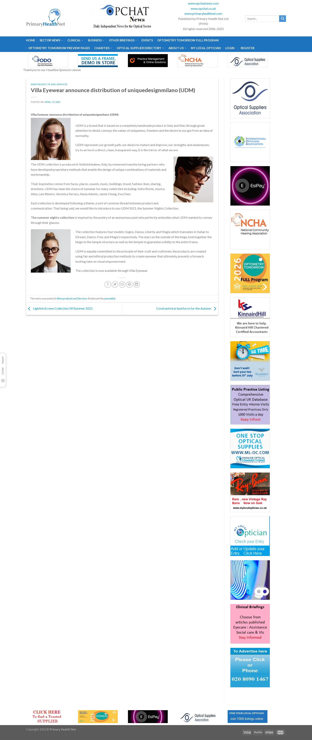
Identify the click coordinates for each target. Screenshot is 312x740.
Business (96, 40)
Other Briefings (123, 40)
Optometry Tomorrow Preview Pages (59, 48)
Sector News (51, 40)
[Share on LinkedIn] (136, 284)
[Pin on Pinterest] (129, 284)
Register (247, 48)
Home (30, 40)
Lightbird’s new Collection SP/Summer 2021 (59, 308)
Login (229, 48)
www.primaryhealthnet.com (203, 13)
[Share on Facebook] (107, 284)
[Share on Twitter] (115, 284)
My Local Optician (206, 48)
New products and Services (49, 84)
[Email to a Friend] (122, 284)
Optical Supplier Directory (140, 48)
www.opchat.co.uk (203, 8)
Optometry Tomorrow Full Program (188, 40)
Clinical (75, 40)
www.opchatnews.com (203, 3)
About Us (177, 48)
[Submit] (282, 18)
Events (147, 40)
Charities (103, 48)
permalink (110, 298)
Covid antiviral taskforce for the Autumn (187, 308)
